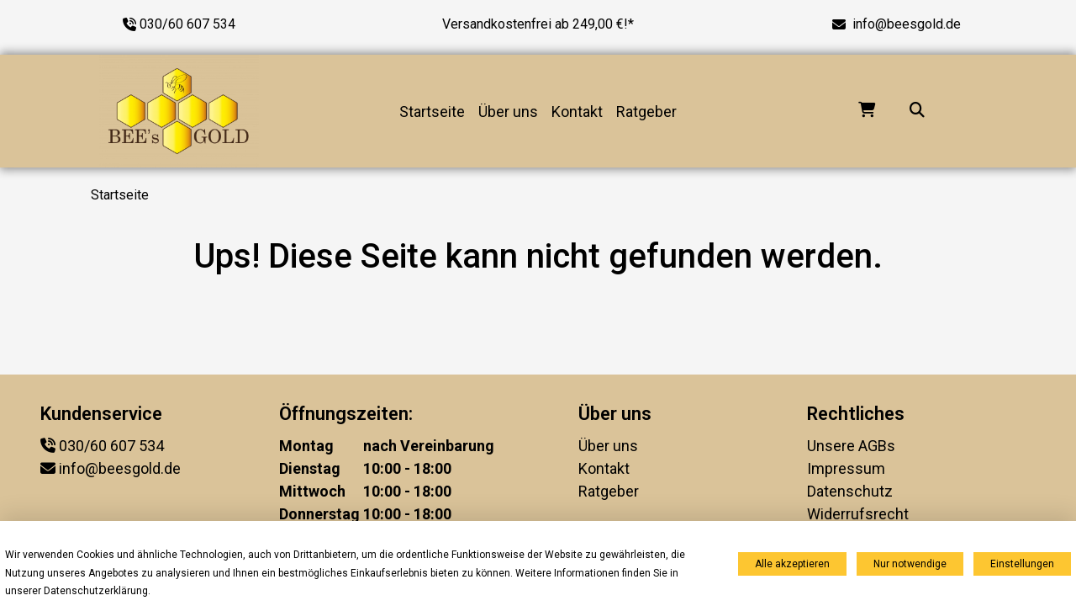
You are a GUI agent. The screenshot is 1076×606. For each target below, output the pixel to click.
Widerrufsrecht (858, 514)
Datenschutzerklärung (96, 591)
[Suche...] (917, 111)
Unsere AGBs (851, 445)
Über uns (508, 111)
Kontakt (577, 111)
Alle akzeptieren (792, 564)
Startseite (432, 111)
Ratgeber (646, 111)
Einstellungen (1022, 564)
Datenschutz (850, 491)
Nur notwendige (910, 564)
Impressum (846, 468)
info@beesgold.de (906, 24)
